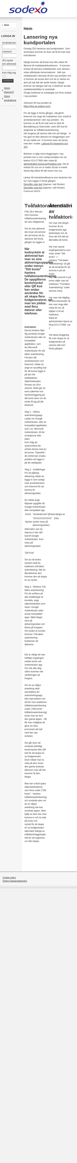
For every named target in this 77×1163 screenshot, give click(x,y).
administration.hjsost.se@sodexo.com (42, 164)
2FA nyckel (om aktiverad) (10, 64)
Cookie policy (9, 877)
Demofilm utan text (33, 184)
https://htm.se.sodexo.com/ (37, 106)
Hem (6, 25)
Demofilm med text (33, 187)
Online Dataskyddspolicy (14, 881)
